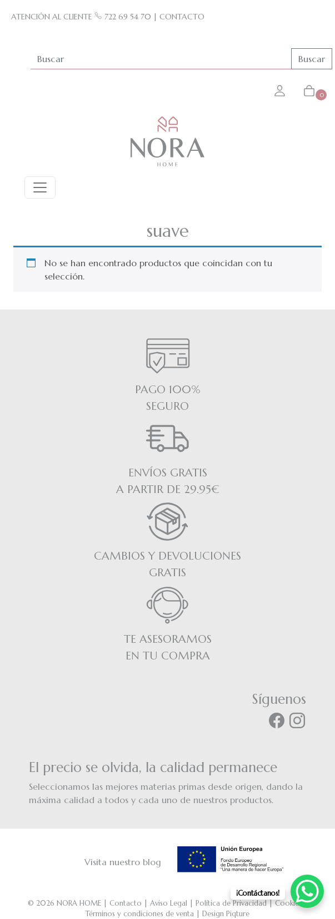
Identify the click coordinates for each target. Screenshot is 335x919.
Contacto (125, 903)
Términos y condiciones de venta (140, 913)
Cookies (288, 903)
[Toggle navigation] (40, 187)
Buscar (311, 58)
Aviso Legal (168, 903)
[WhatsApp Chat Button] (307, 891)
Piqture (237, 913)
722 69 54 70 (122, 17)
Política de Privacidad (231, 903)
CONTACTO (181, 17)
